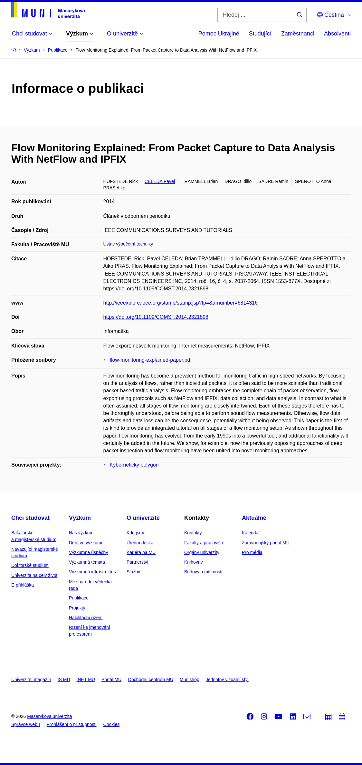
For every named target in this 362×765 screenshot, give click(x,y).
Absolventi (337, 33)
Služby (133, 571)
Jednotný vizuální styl (227, 679)
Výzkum (80, 518)
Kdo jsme (136, 532)
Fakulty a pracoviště (204, 542)
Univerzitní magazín (31, 679)
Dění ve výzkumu (86, 542)
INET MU (86, 679)
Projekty (77, 607)
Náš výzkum (81, 532)
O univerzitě (143, 518)
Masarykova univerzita (49, 716)
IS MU (64, 679)
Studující (260, 33)
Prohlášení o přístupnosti (72, 724)
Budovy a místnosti (203, 571)
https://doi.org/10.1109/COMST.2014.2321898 (155, 317)
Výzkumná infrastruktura (93, 571)
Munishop (189, 679)
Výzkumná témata (87, 562)
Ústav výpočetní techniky (128, 244)
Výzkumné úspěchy (88, 552)
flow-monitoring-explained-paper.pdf (151, 360)
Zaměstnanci (297, 33)
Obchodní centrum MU (150, 679)
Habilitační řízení (85, 617)
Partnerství (137, 562)
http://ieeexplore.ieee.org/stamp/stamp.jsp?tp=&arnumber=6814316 (180, 303)
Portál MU (111, 679)
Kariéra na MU (141, 552)
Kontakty (193, 532)
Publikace (79, 597)
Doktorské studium (30, 565)
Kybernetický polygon (134, 465)
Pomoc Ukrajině (218, 33)
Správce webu (25, 724)
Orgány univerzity (201, 552)
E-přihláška (22, 585)
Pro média (252, 552)
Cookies (111, 724)
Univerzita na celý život (34, 575)
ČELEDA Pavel (160, 181)
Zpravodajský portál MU (266, 542)
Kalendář (251, 532)
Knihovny (193, 562)
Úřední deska (140, 542)
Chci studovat (30, 518)
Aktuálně (254, 518)
